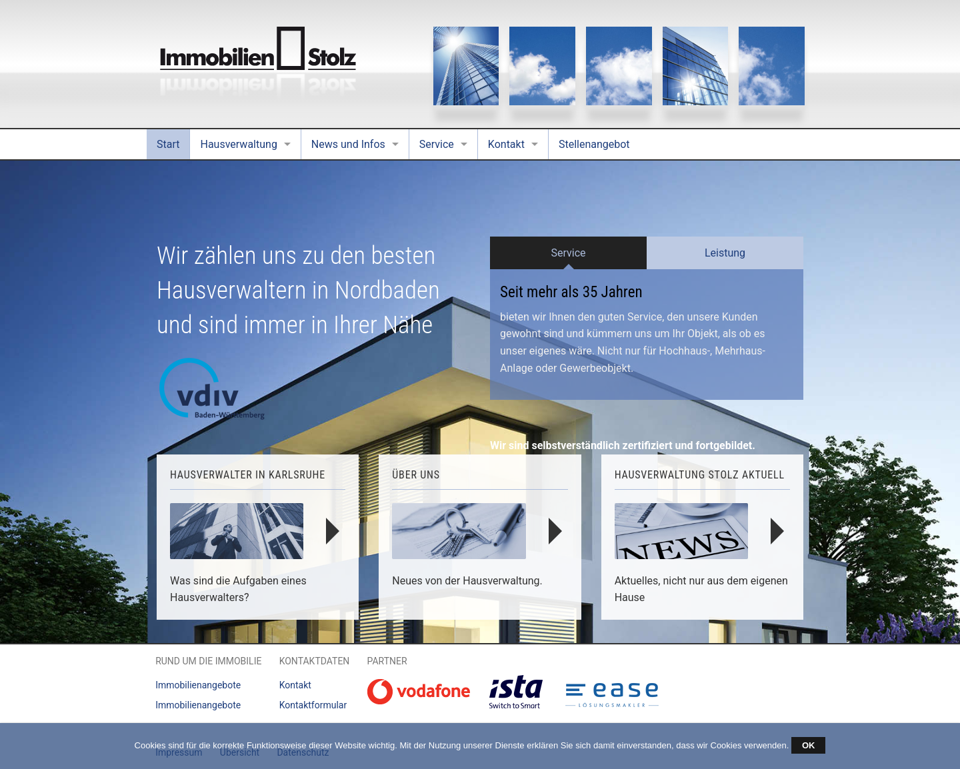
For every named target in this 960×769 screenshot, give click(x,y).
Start (168, 144)
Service (436, 144)
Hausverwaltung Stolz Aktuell (700, 474)
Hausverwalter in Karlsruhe (247, 474)
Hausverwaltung (238, 144)
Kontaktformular (313, 705)
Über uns (415, 474)
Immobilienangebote (198, 685)
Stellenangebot (594, 144)
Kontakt (506, 144)
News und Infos (348, 144)
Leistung (725, 253)
